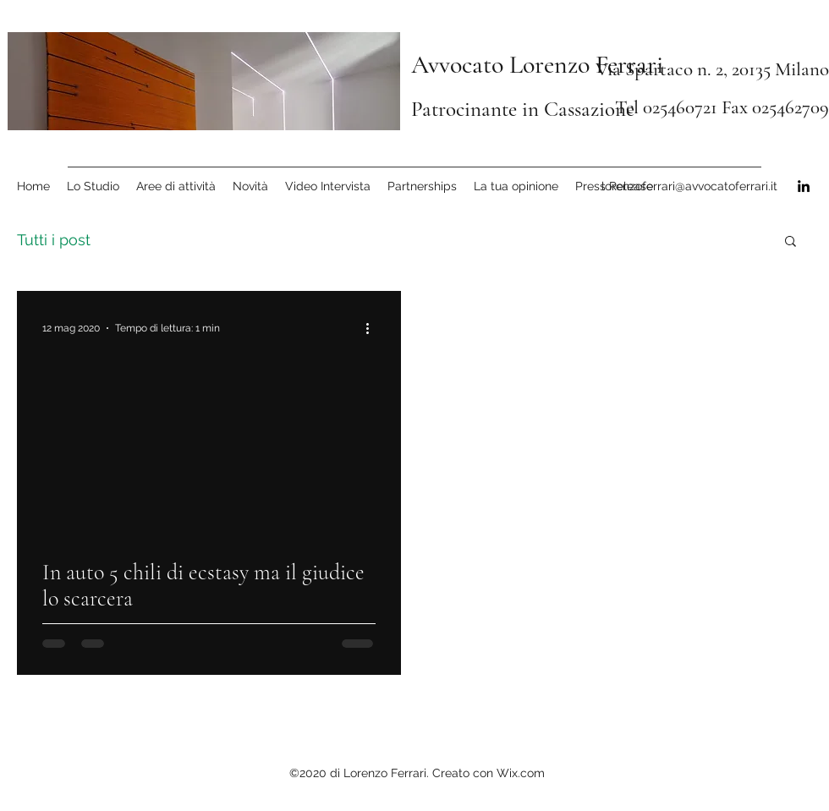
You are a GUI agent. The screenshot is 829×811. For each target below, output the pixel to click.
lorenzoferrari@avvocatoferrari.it (689, 186)
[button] (790, 242)
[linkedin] (803, 186)
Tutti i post (54, 240)
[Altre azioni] (373, 328)
